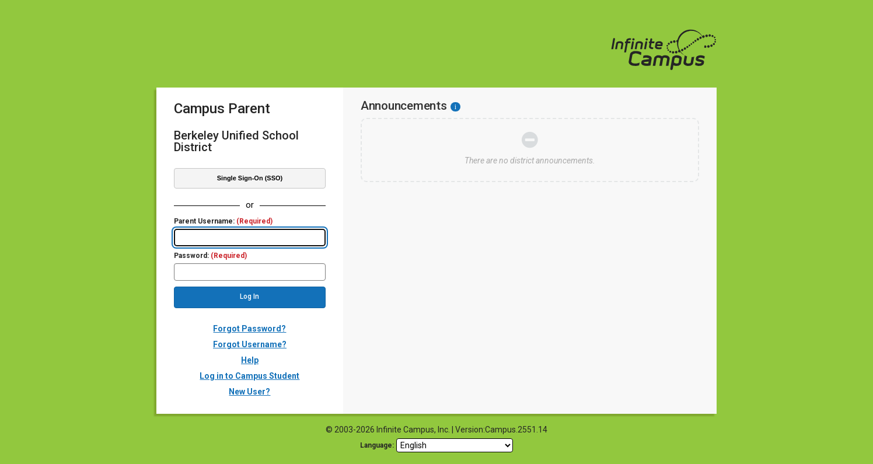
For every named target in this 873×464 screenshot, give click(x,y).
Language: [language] (377, 445)
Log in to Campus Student (249, 376)
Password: (210, 256)
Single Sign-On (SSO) (249, 178)
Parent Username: (223, 221)
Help (250, 360)
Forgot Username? (250, 344)
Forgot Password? (249, 329)
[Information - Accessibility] (455, 106)
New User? (249, 392)
